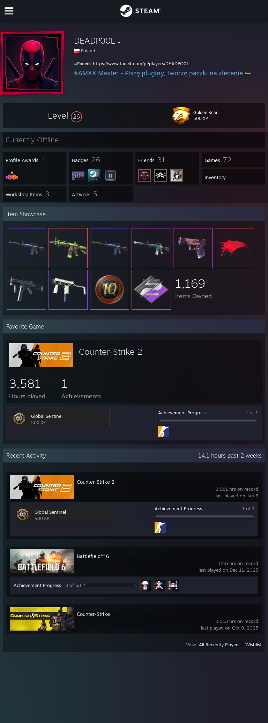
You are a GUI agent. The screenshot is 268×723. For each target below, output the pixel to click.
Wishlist (253, 644)
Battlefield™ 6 (93, 556)
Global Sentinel (46, 416)
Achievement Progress (182, 412)
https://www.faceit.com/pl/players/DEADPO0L (141, 63)
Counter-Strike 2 (110, 351)
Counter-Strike (93, 614)
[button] (65, 115)
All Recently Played (219, 644)
